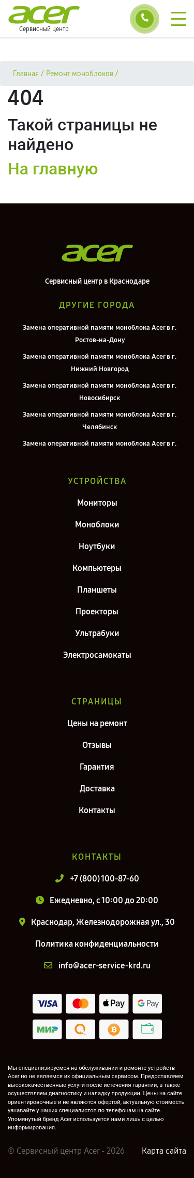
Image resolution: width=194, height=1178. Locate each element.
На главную (53, 169)
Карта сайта (164, 1151)
